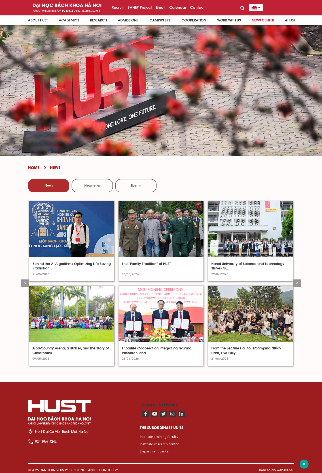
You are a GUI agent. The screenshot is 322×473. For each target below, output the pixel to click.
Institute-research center (159, 444)
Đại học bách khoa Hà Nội (67, 6)
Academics (69, 20)
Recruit (118, 7)
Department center (155, 451)
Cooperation (194, 20)
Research (98, 20)
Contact (197, 7)
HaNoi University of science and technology (66, 10)
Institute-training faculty (159, 436)
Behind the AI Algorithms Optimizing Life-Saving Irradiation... (71, 266)
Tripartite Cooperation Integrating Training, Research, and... (157, 351)
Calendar (177, 7)
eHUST (290, 20)
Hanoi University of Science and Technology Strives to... (247, 266)
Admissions (128, 20)
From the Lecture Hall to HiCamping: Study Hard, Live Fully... (246, 351)
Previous (25, 283)
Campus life (160, 20)
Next (297, 283)
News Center (263, 20)
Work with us (229, 20)
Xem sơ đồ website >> (276, 470)
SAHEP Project (140, 7)
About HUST (38, 20)
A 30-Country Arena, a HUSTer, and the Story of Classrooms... (70, 351)
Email (160, 7)
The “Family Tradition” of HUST (146, 264)
